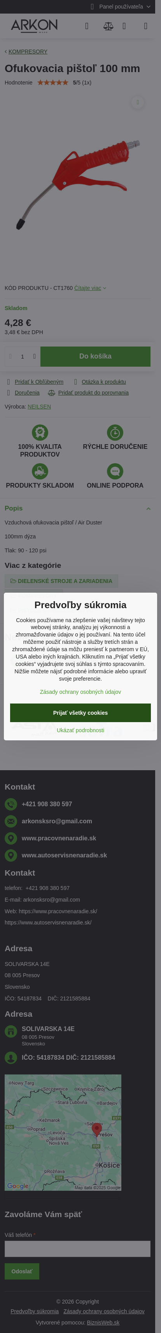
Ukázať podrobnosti (80, 730)
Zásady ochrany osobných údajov (80, 692)
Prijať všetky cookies (80, 713)
